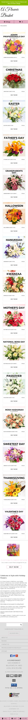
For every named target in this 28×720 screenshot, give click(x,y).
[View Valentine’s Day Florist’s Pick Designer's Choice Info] (14, 519)
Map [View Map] (14, 719)
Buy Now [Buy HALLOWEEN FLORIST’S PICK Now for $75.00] (14, 231)
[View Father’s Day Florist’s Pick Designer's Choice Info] (14, 145)
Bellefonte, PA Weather (11, 706)
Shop (7, 22)
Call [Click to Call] (4, 719)
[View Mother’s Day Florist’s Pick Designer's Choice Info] (14, 315)
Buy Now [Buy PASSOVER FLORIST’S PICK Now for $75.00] (14, 401)
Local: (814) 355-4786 (14, 668)
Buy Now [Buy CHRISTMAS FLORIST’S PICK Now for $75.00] (14, 95)
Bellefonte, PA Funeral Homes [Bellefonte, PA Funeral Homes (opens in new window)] (9, 701)
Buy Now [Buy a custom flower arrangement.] (14, 567)
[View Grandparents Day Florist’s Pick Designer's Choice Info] (14, 179)
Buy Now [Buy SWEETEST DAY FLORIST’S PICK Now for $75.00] (14, 469)
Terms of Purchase (18, 711)
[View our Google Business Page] (14, 656)
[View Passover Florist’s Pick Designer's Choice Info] (14, 383)
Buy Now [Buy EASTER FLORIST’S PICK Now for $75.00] (14, 129)
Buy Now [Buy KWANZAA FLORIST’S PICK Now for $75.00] (14, 299)
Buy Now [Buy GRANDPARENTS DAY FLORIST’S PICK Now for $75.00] (14, 197)
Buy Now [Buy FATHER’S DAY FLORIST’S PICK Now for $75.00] (14, 163)
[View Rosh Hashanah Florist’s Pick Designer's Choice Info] (14, 417)
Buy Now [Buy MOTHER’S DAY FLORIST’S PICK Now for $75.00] (14, 333)
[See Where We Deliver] (14, 633)
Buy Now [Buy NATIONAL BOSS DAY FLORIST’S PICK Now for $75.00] (14, 367)
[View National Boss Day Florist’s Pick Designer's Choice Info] (14, 349)
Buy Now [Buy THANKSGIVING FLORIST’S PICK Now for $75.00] (14, 503)
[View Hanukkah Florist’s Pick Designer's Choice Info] (14, 247)
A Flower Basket (9, 13)
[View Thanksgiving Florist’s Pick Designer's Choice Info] (14, 485)
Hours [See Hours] (23, 719)
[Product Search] (14, 624)
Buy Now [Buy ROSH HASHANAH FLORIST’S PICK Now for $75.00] (14, 435)
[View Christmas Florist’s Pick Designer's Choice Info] (14, 77)
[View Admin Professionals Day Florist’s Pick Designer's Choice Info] (14, 43)
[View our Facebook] (11, 656)
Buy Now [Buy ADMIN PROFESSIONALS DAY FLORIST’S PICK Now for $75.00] (14, 61)
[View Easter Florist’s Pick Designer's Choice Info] (14, 111)
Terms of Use (14, 714)
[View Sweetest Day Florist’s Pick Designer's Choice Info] (14, 451)
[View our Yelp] (17, 656)
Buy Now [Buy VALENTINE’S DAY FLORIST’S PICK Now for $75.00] (14, 537)
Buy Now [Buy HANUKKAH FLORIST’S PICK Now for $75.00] (14, 265)
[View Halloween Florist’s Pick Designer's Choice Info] (14, 213)
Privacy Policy (7, 711)
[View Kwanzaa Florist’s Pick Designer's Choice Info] (14, 281)
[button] (14, 685)
